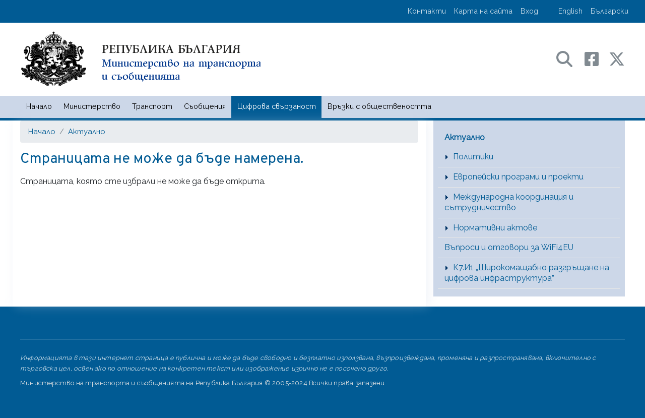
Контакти (427, 11)
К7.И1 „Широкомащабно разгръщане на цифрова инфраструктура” (526, 273)
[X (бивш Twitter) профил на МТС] (617, 58)
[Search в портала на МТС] (569, 58)
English (570, 11)
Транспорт (152, 106)
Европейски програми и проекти (518, 177)
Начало (39, 106)
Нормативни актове (495, 227)
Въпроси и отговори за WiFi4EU (508, 247)
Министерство (91, 106)
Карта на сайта (483, 11)
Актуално (86, 131)
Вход (529, 11)
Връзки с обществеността (379, 106)
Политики (473, 156)
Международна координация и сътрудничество (508, 202)
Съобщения (205, 106)
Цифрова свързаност (276, 106)
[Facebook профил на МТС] (597, 58)
